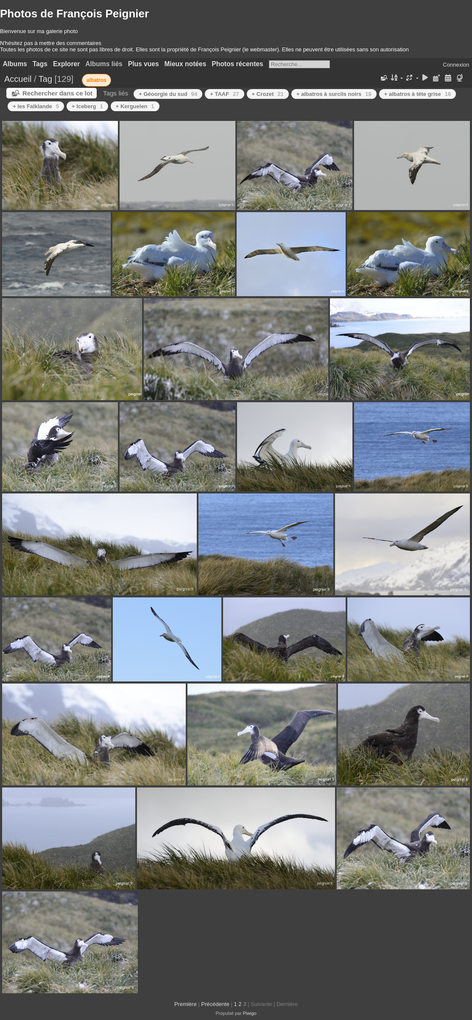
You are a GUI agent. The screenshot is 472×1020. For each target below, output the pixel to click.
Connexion (456, 65)
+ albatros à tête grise (417, 94)
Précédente (215, 1004)
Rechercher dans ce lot (57, 93)
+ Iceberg (87, 106)
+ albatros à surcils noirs (333, 94)
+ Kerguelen (135, 106)
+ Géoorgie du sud (168, 94)
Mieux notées (186, 63)
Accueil (17, 79)
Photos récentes (237, 63)
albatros (96, 80)
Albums (15, 63)
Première (185, 1004)
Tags (40, 63)
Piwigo (250, 1013)
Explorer (66, 63)
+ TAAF (224, 94)
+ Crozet (268, 94)
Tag (45, 79)
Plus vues (143, 63)
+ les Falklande (36, 106)
